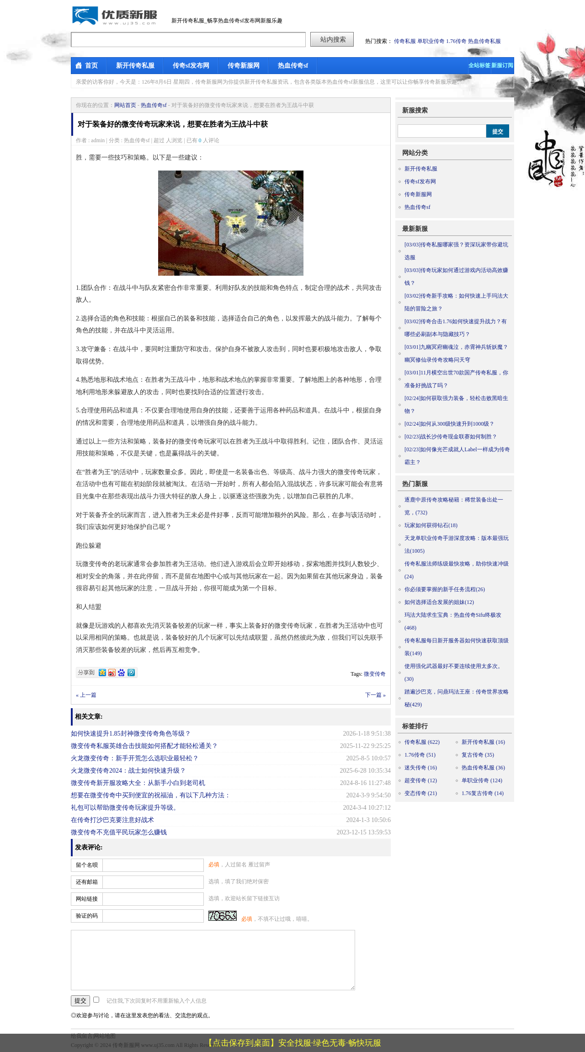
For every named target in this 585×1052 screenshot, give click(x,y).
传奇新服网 (244, 65)
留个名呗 (87, 865)
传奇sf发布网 (191, 65)
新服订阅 (502, 65)
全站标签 (479, 65)
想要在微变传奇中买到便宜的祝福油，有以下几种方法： (151, 795)
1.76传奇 (456, 41)
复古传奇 (478, 755)
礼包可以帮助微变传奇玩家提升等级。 (125, 807)
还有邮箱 (87, 882)
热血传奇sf (293, 65)
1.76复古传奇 (483, 793)
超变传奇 (420, 780)
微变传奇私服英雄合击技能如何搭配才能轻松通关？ (144, 745)
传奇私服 (405, 41)
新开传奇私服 (135, 65)
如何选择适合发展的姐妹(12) (439, 602)
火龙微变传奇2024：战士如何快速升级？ (128, 770)
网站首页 (125, 105)
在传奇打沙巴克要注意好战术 (112, 820)
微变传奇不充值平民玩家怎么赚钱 (119, 832)
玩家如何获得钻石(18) (430, 525)
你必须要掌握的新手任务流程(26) (444, 589)
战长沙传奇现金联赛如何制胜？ (450, 436)
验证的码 (87, 916)
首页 (91, 65)
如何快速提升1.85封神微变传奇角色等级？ (131, 733)
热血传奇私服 (484, 41)
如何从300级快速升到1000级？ (449, 424)
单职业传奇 (431, 41)
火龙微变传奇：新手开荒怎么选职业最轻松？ (135, 758)
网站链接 (87, 899)
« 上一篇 (86, 695)
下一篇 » (375, 695)
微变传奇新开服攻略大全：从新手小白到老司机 (138, 783)
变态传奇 (420, 793)
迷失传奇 (420, 767)
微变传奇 (375, 674)
